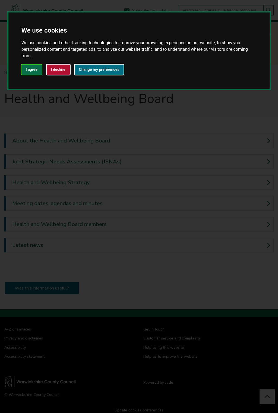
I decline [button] (58, 69)
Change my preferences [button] (99, 69)
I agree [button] (31, 69)
